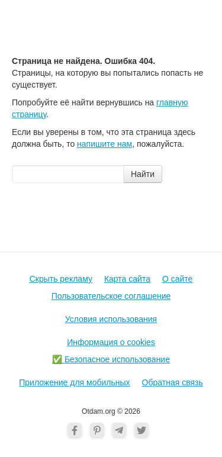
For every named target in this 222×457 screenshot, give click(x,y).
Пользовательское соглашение (111, 296)
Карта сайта (127, 279)
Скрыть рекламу (61, 279)
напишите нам (104, 144)
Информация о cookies (111, 342)
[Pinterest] (97, 430)
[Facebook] (74, 430)
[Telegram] (119, 430)
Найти (143, 174)
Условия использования (111, 319)
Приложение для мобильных (74, 382)
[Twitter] (141, 430)
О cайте (177, 279)
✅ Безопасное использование (111, 359)
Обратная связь (172, 382)
